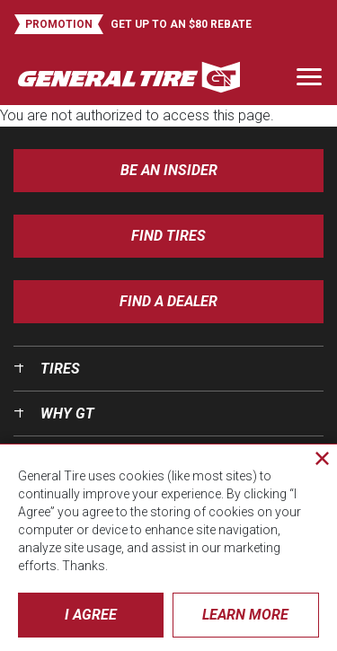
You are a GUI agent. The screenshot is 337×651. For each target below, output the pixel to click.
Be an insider (168, 170)
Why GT (67, 413)
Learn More (245, 614)
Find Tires (168, 235)
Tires (60, 368)
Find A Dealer (168, 301)
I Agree (91, 614)
